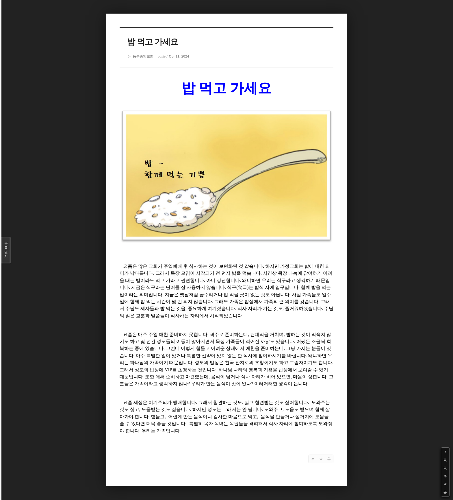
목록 (6, 250)
